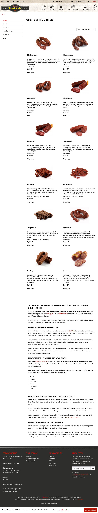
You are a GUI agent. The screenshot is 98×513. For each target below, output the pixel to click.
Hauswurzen (31, 98)
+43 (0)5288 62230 (11, 463)
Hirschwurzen (68, 55)
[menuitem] (42, 7)
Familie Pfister (71, 331)
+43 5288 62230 (18, 1)
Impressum (52, 465)
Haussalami (31, 141)
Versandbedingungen (32, 458)
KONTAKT (5, 1)
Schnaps (6, 27)
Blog (4, 38)
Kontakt (28, 456)
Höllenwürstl (67, 184)
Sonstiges (6, 34)
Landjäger (30, 271)
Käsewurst (66, 271)
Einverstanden (90, 510)
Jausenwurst (67, 141)
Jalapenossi (31, 228)
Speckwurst (67, 228)
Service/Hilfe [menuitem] (59, 1)
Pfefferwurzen (32, 55)
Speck (5, 24)
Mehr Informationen (64, 510)
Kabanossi (30, 184)
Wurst (5, 20)
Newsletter (52, 458)
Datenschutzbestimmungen (80, 474)
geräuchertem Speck (72, 417)
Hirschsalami (67, 98)
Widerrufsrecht (30, 461)
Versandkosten (45, 497)
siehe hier (80, 499)
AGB (50, 461)
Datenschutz (53, 463)
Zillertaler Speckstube (41, 361)
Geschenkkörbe (8, 31)
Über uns (51, 456)
